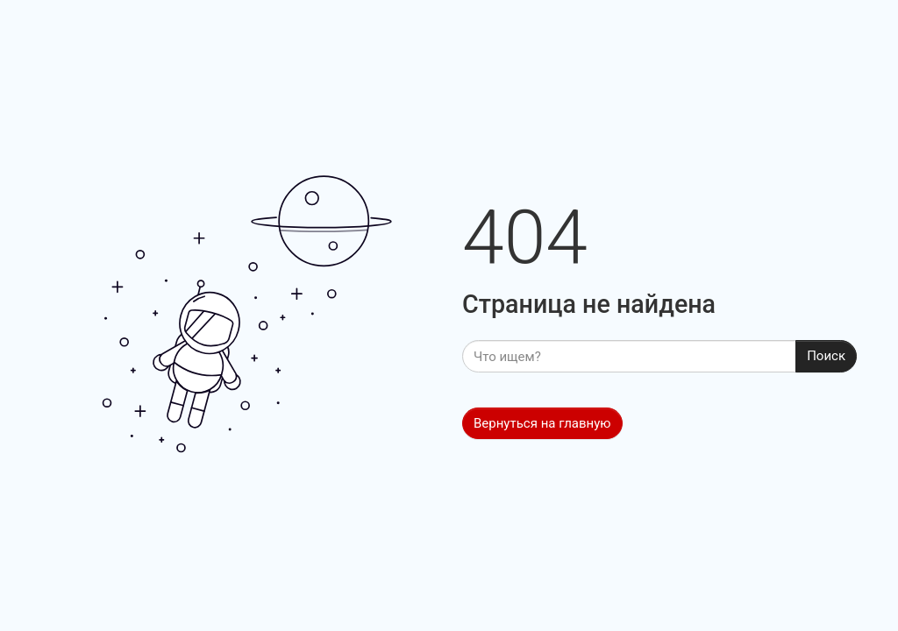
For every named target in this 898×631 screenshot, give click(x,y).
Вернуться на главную (542, 423)
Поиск (826, 356)
